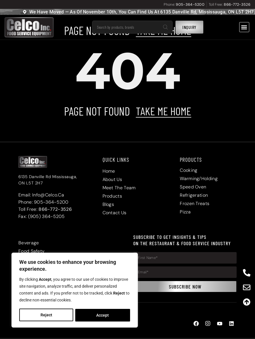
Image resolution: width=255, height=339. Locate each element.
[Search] (165, 27)
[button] (244, 27)
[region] (74, 291)
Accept (102, 315)
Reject (46, 315)
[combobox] (125, 27)
